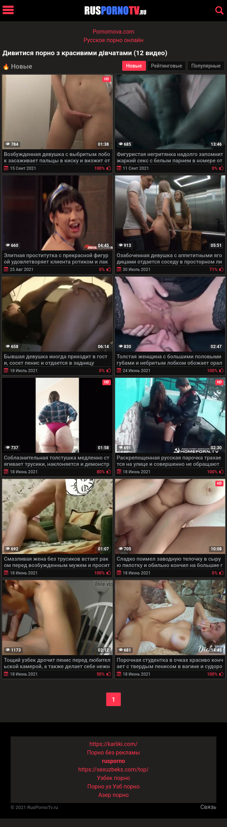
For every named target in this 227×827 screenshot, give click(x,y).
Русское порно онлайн (113, 40)
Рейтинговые (166, 66)
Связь (208, 807)
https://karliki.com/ (113, 744)
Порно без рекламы (113, 752)
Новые (134, 66)
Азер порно (113, 795)
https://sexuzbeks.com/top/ (113, 769)
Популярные (206, 66)
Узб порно (126, 786)
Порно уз (99, 786)
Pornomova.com (114, 31)
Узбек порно (113, 778)
